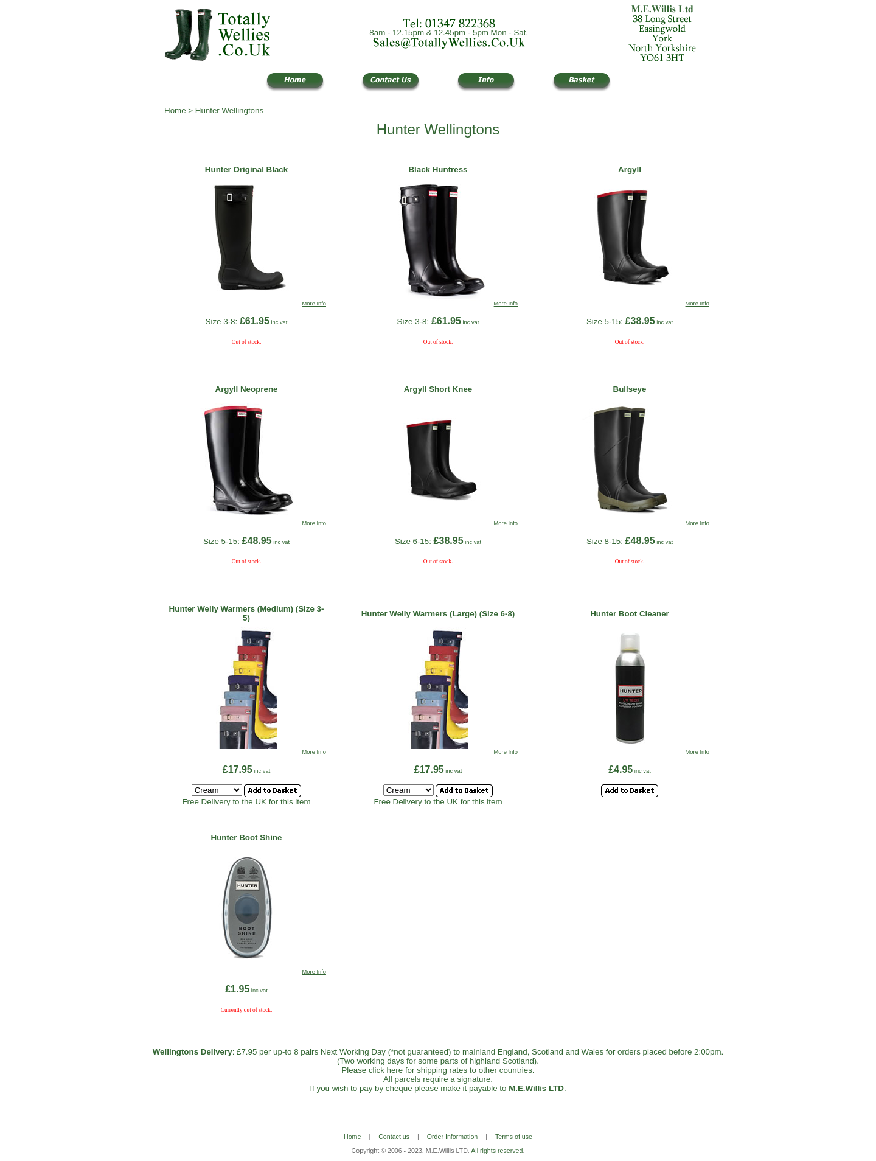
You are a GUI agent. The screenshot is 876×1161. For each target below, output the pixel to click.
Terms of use (513, 1136)
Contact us (393, 1136)
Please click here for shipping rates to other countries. (437, 1070)
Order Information (452, 1136)
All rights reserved (497, 1150)
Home (175, 110)
